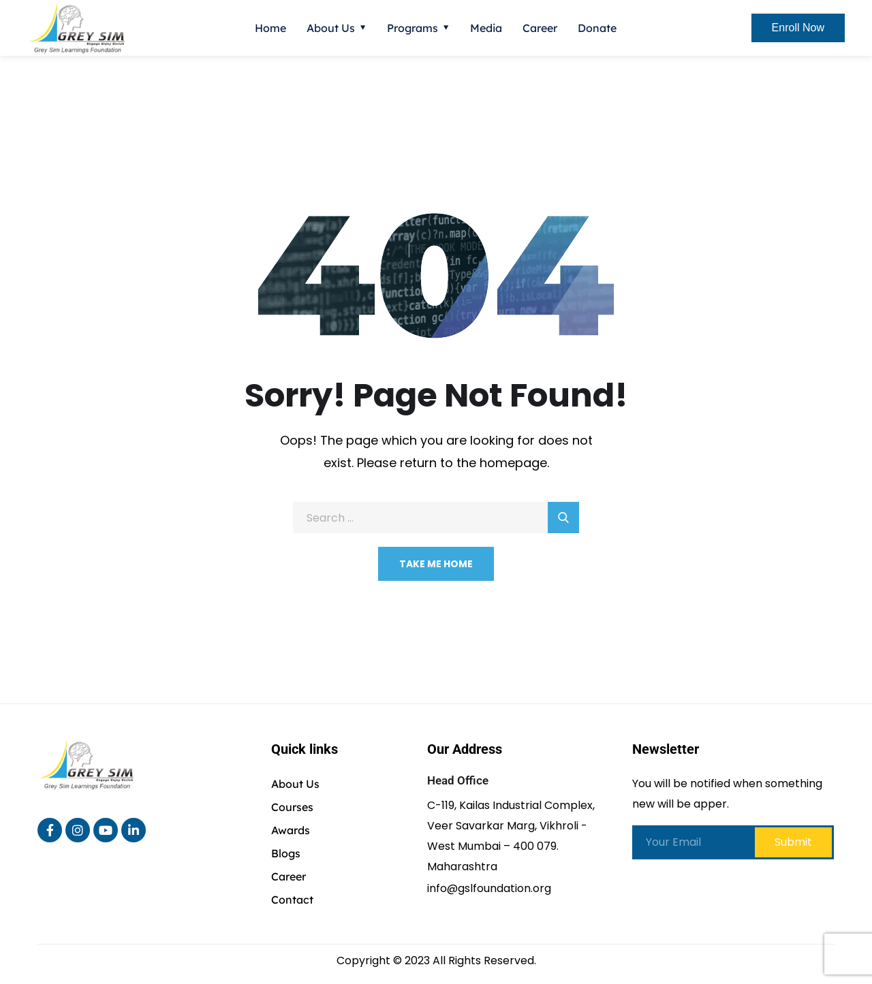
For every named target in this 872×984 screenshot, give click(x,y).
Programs (412, 28)
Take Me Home (436, 564)
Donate (597, 28)
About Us (331, 28)
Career (540, 28)
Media (486, 28)
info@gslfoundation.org (489, 888)
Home (270, 28)
